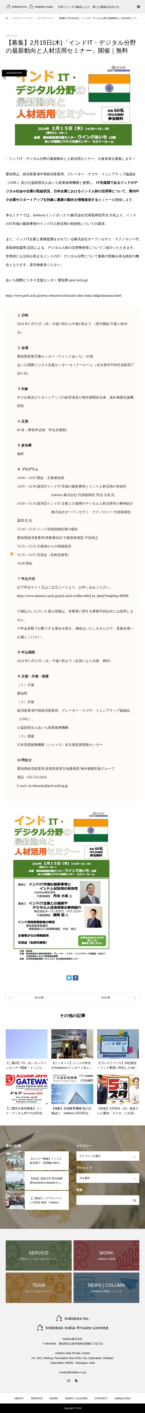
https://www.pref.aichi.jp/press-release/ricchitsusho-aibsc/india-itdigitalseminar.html (63, 295)
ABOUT (19, 1398)
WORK (54, 1398)
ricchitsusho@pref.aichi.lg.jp (48, 786)
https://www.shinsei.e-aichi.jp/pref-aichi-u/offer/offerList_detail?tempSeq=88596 (73, 596)
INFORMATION (14, 73)
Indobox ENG (123, 1398)
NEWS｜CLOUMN (76, 1398)
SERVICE (37, 1398)
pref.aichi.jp (78, 280)
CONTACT (101, 1398)
